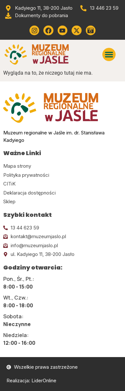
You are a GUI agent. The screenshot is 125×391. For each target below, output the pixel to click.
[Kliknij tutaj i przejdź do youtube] (62, 30)
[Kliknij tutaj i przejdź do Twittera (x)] (76, 30)
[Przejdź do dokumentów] (36, 15)
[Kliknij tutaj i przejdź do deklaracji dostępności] (62, 193)
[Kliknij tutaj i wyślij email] (62, 236)
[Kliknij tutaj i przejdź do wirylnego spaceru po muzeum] (91, 30)
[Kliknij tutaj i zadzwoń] (62, 228)
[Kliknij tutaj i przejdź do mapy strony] (62, 166)
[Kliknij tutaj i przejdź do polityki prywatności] (62, 175)
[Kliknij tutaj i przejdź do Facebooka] (48, 30)
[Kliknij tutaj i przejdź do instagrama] (34, 30)
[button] (109, 54)
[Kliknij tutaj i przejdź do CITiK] (62, 184)
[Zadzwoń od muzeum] (99, 8)
